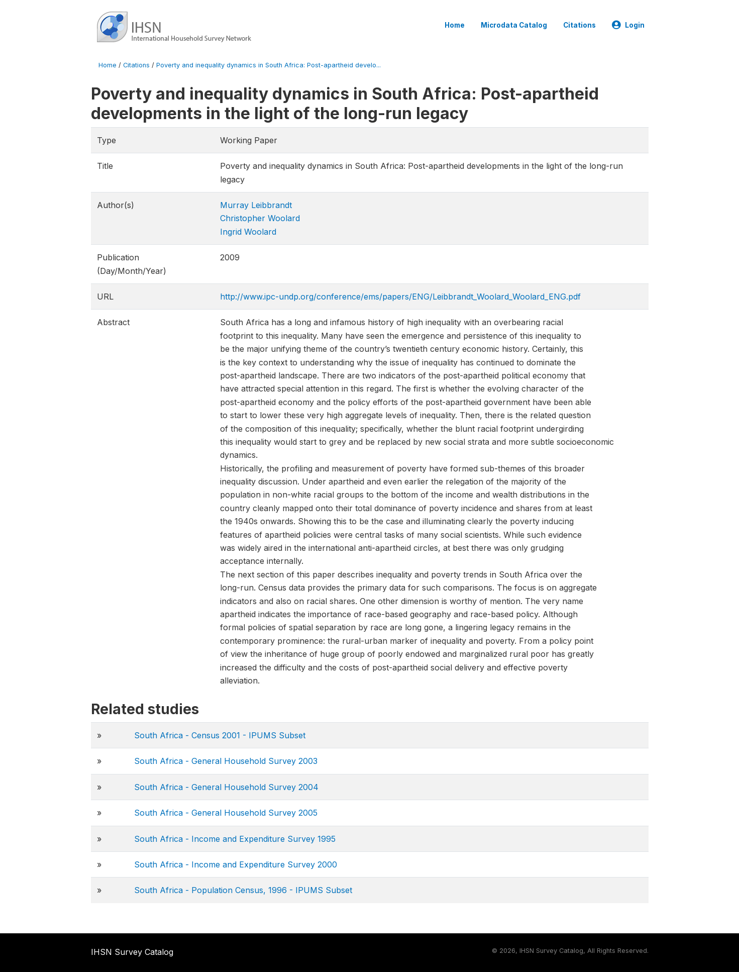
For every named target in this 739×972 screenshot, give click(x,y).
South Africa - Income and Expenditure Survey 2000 (235, 864)
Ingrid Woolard (248, 232)
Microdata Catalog (514, 25)
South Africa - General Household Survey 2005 (226, 813)
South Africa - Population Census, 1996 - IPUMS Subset (243, 890)
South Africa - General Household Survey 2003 (226, 761)
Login (628, 25)
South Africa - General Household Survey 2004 (226, 787)
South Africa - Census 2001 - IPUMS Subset (219, 735)
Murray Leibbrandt (256, 205)
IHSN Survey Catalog (132, 952)
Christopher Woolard (260, 218)
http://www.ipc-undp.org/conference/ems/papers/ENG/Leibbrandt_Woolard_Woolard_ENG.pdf (400, 296)
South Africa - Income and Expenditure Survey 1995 (235, 839)
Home (455, 25)
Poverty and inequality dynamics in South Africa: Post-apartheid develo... (268, 65)
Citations (579, 25)
